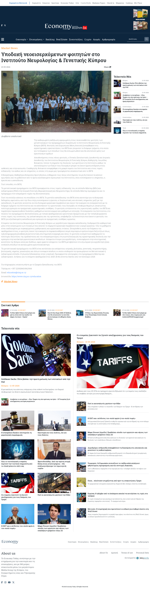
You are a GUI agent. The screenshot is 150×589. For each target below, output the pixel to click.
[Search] (136, 39)
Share (107, 67)
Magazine (120, 3)
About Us (104, 552)
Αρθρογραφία (108, 39)
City (77, 3)
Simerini (46, 3)
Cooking (129, 3)
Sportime (55, 3)
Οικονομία (21, 39)
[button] (2, 39)
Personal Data (142, 552)
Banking (50, 39)
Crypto (87, 39)
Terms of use (127, 552)
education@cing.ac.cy (16, 272)
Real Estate (61, 39)
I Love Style (86, 3)
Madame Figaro (98, 3)
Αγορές (96, 39)
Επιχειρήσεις (35, 39)
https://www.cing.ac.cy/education (26, 276)
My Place (138, 3)
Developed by (137, 558)
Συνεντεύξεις (76, 39)
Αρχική (114, 552)
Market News (9, 48)
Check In (110, 3)
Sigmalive (36, 3)
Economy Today (67, 3)
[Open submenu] (27, 39)
